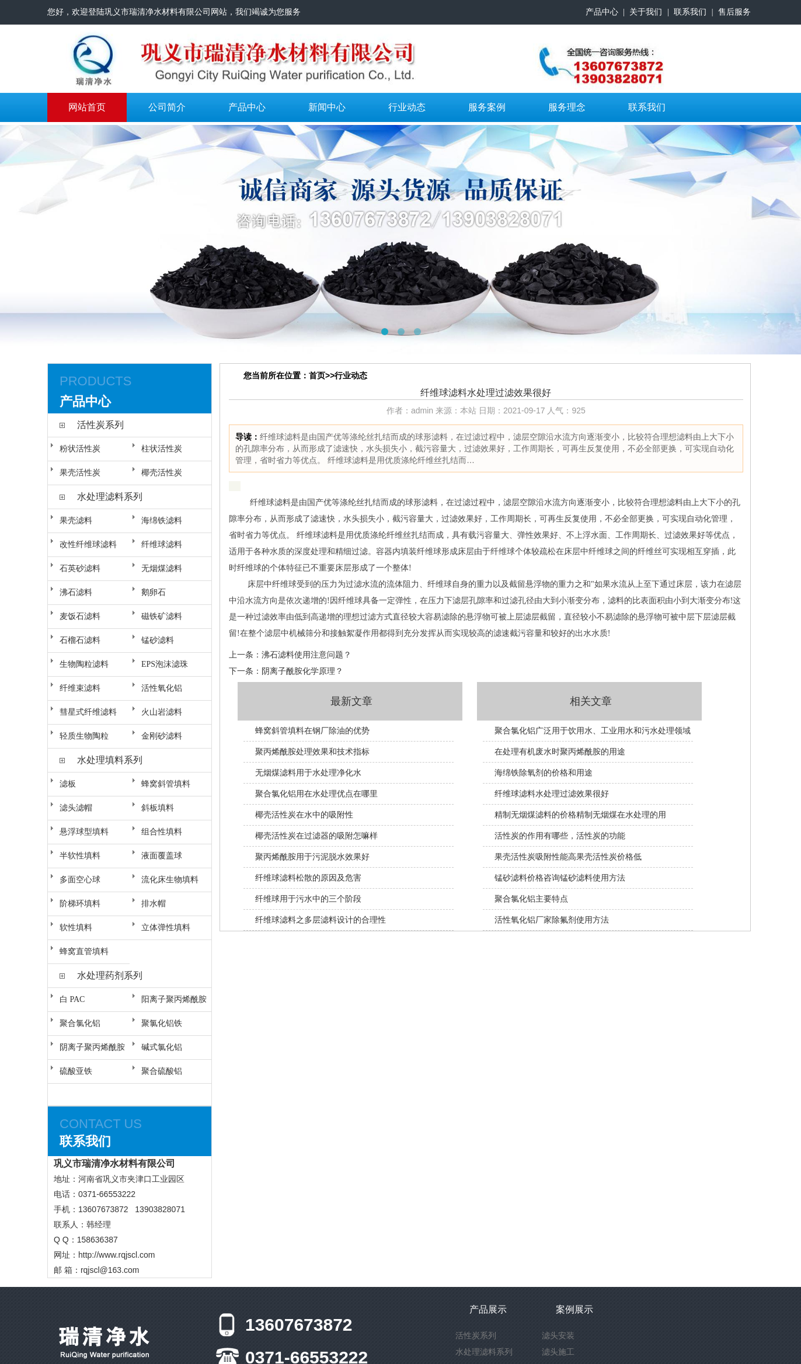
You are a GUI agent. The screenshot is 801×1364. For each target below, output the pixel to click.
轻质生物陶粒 (84, 736)
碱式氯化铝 (161, 1047)
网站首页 (87, 107)
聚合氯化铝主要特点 (531, 898)
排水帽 (153, 903)
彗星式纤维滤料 (88, 712)
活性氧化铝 (161, 688)
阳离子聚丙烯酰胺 (174, 999)
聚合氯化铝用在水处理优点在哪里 (316, 793)
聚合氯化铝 (80, 1023)
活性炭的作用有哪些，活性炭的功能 (559, 835)
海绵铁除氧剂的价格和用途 (543, 772)
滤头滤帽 (76, 807)
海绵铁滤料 (161, 520)
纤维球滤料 (161, 544)
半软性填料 (80, 855)
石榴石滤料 (80, 640)
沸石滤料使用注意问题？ (306, 654)
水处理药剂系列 (109, 975)
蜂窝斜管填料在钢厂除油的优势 (312, 730)
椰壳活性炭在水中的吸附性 (304, 814)
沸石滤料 (76, 592)
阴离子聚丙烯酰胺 (92, 1047)
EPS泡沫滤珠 (164, 664)
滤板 (68, 784)
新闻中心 (327, 107)
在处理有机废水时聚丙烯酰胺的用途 (559, 751)
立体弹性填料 (165, 927)
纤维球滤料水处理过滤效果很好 (551, 793)
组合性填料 (161, 831)
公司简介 (167, 107)
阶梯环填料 (80, 903)
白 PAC (72, 999)
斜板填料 (157, 807)
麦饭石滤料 (80, 616)
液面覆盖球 (161, 855)
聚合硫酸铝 (161, 1071)
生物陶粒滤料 (84, 664)
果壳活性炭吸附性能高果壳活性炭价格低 (568, 856)
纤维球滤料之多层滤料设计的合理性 (320, 919)
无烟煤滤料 (161, 568)
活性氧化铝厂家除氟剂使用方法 (551, 919)
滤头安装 (558, 1335)
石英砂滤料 (80, 568)
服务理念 (567, 107)
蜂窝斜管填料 (165, 784)
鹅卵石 (153, 592)
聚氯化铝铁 (161, 1023)
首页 (317, 375)
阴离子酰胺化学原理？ (302, 671)
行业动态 (407, 107)
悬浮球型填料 (84, 831)
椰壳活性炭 (161, 472)
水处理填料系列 (109, 760)
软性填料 (76, 927)
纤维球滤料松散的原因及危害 (308, 877)
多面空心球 (80, 879)
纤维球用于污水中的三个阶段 (308, 898)
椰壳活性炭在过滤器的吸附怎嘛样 (316, 835)
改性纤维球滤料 (88, 544)
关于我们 (645, 12)
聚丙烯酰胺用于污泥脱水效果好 (312, 856)
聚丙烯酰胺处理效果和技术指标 (312, 751)
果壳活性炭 (80, 472)
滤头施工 (558, 1351)
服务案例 (487, 107)
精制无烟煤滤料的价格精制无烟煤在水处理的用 (580, 814)
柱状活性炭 (161, 448)
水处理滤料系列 (109, 497)
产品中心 (602, 12)
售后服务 (734, 12)
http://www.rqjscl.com (116, 1254)
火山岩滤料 (161, 712)
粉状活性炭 (80, 448)
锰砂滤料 (157, 640)
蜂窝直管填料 (84, 951)
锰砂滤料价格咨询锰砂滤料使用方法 (559, 877)
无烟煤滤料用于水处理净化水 (308, 772)
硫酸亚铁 (76, 1071)
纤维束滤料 (80, 688)
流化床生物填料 (169, 879)
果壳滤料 (76, 520)
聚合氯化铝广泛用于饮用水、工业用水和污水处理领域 (592, 730)
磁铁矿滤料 (161, 616)
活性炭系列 (100, 425)
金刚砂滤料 (161, 736)
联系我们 (690, 12)
